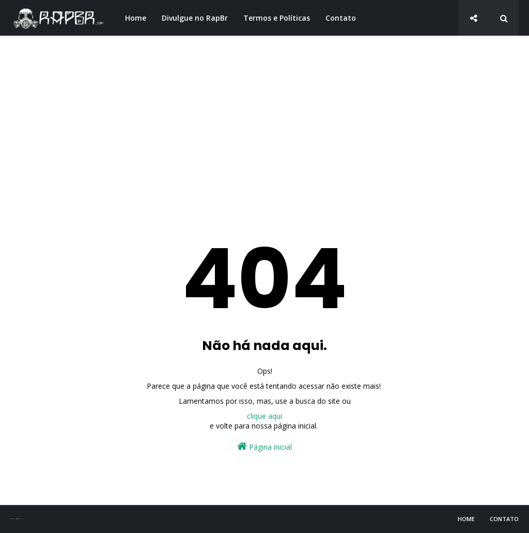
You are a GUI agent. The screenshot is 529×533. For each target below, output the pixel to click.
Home (466, 519)
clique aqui (264, 416)
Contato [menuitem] (340, 18)
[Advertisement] (264, 124)
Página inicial (264, 446)
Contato (504, 519)
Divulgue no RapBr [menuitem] (195, 18)
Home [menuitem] (135, 18)
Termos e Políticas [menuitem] (276, 18)
